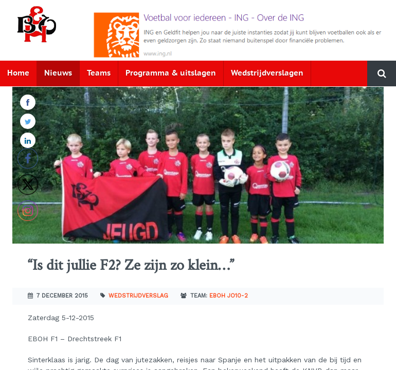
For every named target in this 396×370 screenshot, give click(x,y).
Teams (99, 73)
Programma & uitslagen (170, 73)
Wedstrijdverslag (138, 295)
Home (18, 73)
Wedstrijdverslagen (267, 73)
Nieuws (58, 73)
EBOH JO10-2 (228, 295)
